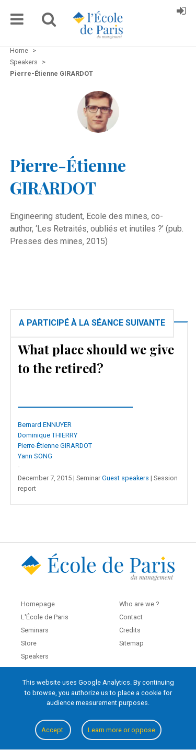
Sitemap (131, 643)
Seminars (35, 630)
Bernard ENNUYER (45, 425)
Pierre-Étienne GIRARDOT (55, 445)
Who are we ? (139, 604)
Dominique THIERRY (47, 435)
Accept (53, 730)
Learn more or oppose (121, 730)
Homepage (38, 604)
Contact (131, 617)
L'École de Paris (44, 617)
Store (29, 643)
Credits (130, 630)
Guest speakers (125, 478)
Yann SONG (35, 456)
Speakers (35, 656)
